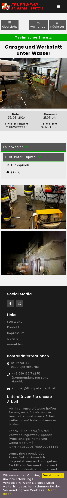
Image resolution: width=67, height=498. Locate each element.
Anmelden (15, 344)
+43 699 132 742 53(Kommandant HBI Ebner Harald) (31, 377)
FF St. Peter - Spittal (23, 157)
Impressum (15, 333)
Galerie (12, 339)
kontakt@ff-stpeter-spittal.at (35, 388)
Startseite (15, 322)
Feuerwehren (16, 147)
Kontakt (13, 327)
